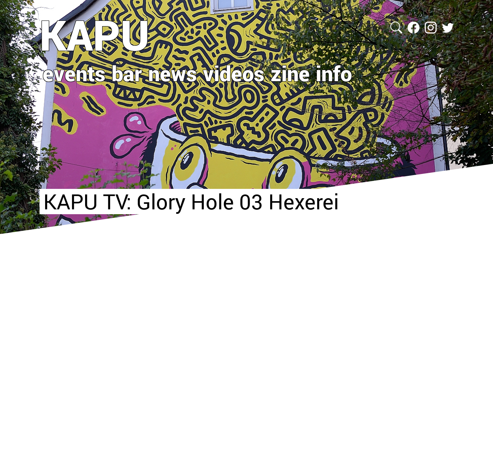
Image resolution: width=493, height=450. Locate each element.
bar (127, 73)
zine (290, 73)
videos (234, 73)
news (172, 73)
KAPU (95, 34)
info (334, 73)
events (74, 73)
